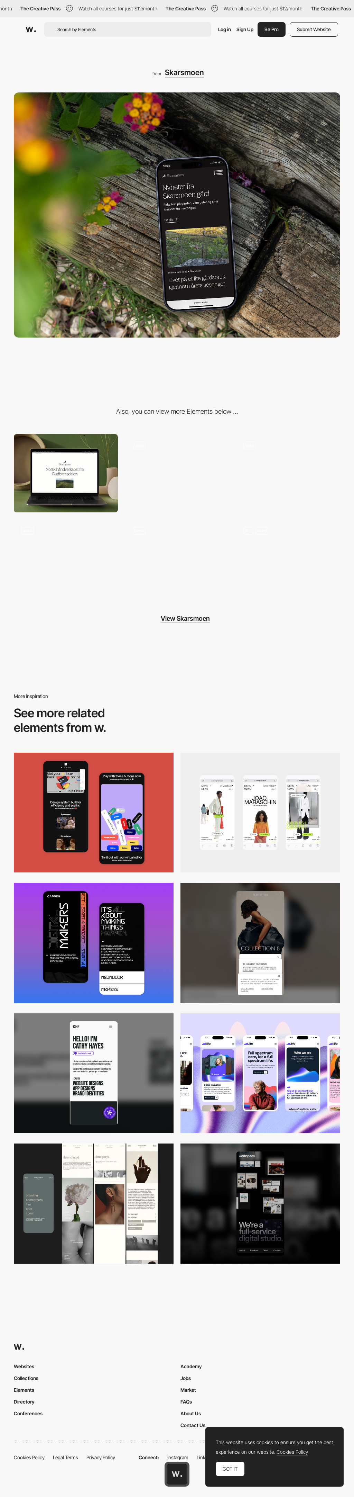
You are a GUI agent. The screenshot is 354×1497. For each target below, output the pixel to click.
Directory (24, 1402)
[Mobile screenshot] (94, 1204)
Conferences (28, 1413)
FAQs (186, 1402)
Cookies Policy (29, 1457)
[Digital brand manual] (288, 558)
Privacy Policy (100, 1457)
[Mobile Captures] (94, 813)
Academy (191, 1366)
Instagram (177, 1457)
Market (188, 1390)
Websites (24, 1366)
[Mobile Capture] (94, 943)
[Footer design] (66, 558)
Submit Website (314, 29)
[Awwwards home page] (177, 1474)
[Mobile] (260, 813)
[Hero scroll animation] (288, 473)
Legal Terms (65, 1457)
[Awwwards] (31, 29)
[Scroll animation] (177, 558)
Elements (24, 1390)
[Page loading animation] (177, 473)
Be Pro (271, 29)
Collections (26, 1378)
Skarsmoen (184, 72)
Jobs (185, 1378)
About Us (190, 1413)
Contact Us (192, 1425)
